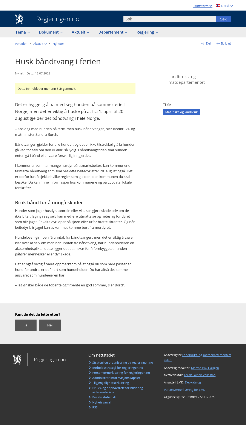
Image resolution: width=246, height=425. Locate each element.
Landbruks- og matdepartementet (186, 79)
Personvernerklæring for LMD (184, 390)
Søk (223, 19)
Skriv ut (226, 43)
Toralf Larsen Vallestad (199, 375)
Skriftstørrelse (202, 6)
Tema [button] (21, 32)
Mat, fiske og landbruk (181, 112)
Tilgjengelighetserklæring (110, 383)
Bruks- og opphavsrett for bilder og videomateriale (117, 390)
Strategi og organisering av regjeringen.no (122, 362)
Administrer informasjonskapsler (116, 378)
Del (208, 43)
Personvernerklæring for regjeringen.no (121, 373)
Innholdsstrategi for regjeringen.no (117, 368)
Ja (25, 325)
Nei (49, 325)
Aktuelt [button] (79, 32)
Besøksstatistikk (104, 397)
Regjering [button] (146, 32)
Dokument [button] (49, 32)
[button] (40, 44)
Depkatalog (193, 382)
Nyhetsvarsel (101, 402)
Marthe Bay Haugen (205, 368)
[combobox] (169, 19)
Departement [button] (111, 32)
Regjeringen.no (55, 19)
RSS (94, 407)
